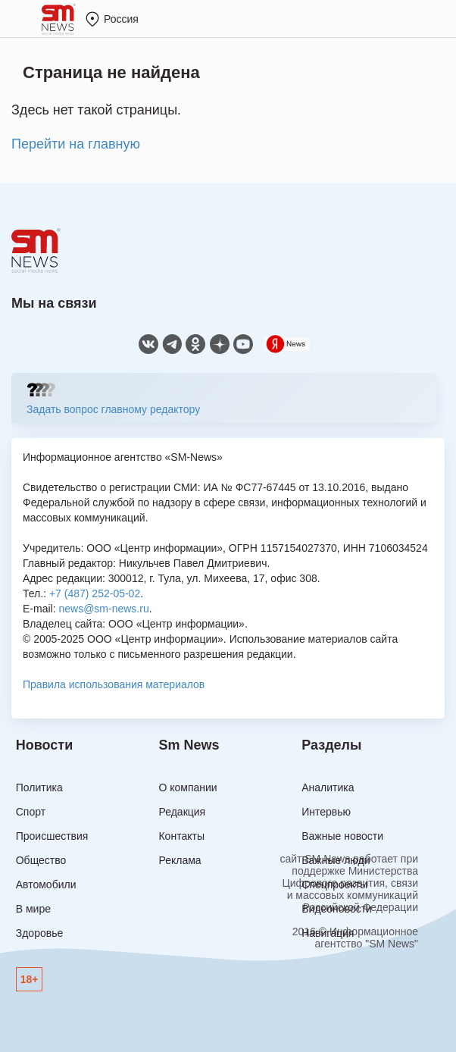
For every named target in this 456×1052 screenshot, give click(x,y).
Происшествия (52, 836)
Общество (41, 860)
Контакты (181, 836)
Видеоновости (336, 909)
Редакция (181, 812)
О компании (187, 787)
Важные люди (335, 860)
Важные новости (342, 836)
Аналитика (327, 787)
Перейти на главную (75, 144)
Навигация (327, 933)
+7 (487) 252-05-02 (94, 593)
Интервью (326, 812)
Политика (39, 787)
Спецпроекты (334, 884)
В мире (33, 909)
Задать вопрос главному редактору (113, 409)
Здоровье (40, 933)
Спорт (30, 812)
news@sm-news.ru (103, 609)
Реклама (179, 860)
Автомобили (46, 884)
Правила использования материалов (114, 684)
